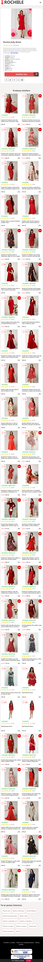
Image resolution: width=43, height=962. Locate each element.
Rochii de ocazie (8, 931)
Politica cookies (19, 960)
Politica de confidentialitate (25, 943)
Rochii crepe (23, 916)
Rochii (18, 931)
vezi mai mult (14, 53)
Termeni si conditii (9, 943)
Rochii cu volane (8, 926)
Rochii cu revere (21, 926)
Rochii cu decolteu (26, 921)
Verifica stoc (27, 74)
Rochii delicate (31, 911)
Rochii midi (32, 926)
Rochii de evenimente (10, 916)
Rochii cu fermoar (18, 911)
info (19, 124)
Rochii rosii (6, 911)
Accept (28, 960)
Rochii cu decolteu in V (10, 921)
